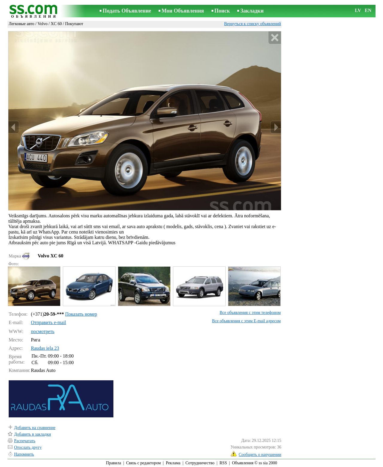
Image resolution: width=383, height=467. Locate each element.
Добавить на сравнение (34, 427)
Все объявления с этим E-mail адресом (246, 321)
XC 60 (56, 24)
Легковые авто (21, 24)
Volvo (42, 24)
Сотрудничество (200, 463)
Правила (113, 463)
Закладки (252, 11)
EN (368, 10)
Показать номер (81, 314)
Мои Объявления (183, 11)
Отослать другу (28, 447)
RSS (223, 463)
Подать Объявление (127, 11)
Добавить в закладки (32, 434)
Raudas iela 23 (45, 348)
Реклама (173, 463)
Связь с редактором (143, 463)
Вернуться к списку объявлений (252, 24)
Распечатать (24, 441)
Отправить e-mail (48, 322)
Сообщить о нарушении (260, 454)
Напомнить (24, 454)
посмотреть (42, 331)
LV (358, 10)
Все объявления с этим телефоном (250, 312)
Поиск (222, 11)
